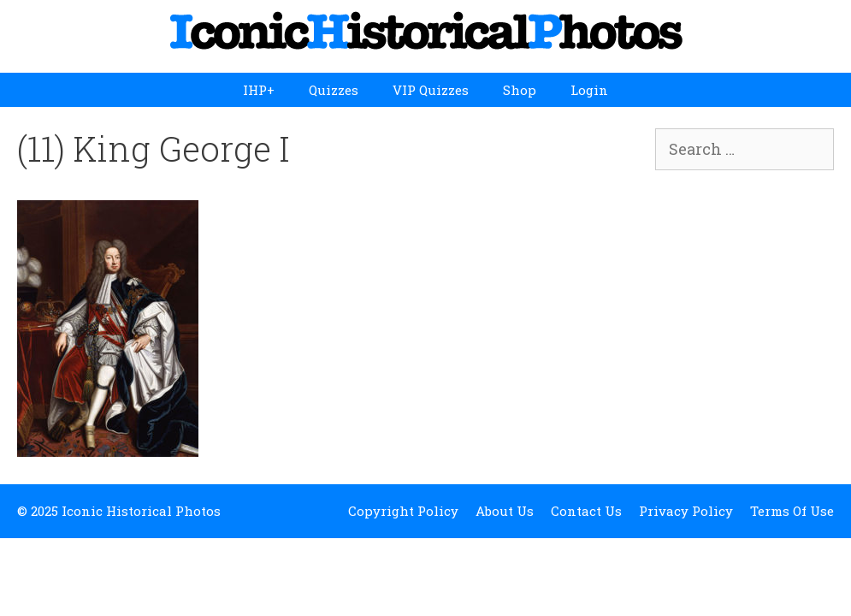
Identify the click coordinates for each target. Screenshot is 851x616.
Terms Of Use (792, 510)
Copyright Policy (403, 510)
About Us (505, 510)
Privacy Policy (686, 510)
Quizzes (333, 89)
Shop (519, 89)
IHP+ (259, 89)
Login (589, 89)
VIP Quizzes (431, 89)
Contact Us (586, 510)
